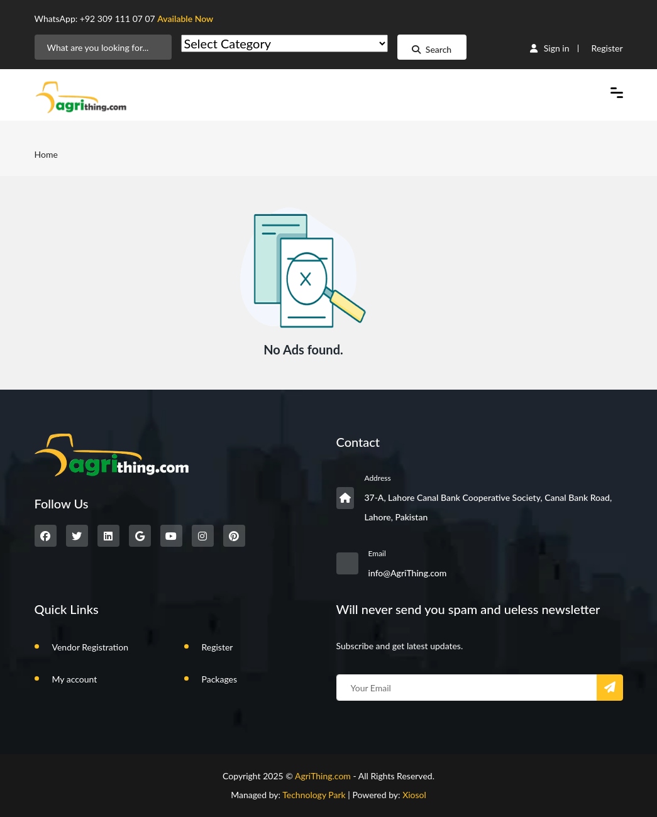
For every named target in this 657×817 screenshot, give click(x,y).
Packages (220, 679)
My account (74, 679)
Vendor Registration (90, 647)
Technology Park (314, 794)
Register (607, 48)
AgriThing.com (323, 775)
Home (46, 154)
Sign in (550, 48)
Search (431, 49)
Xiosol (414, 794)
